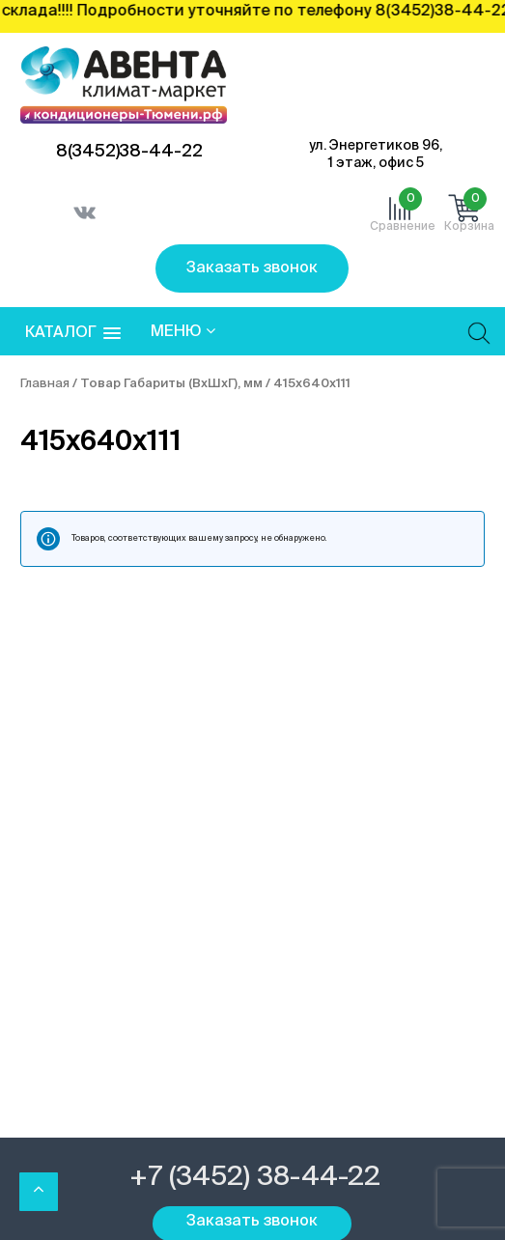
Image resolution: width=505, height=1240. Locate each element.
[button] (72, 334)
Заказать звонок (252, 268)
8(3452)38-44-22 (129, 151)
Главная (45, 384)
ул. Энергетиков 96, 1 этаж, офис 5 (375, 154)
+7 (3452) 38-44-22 (254, 1177)
